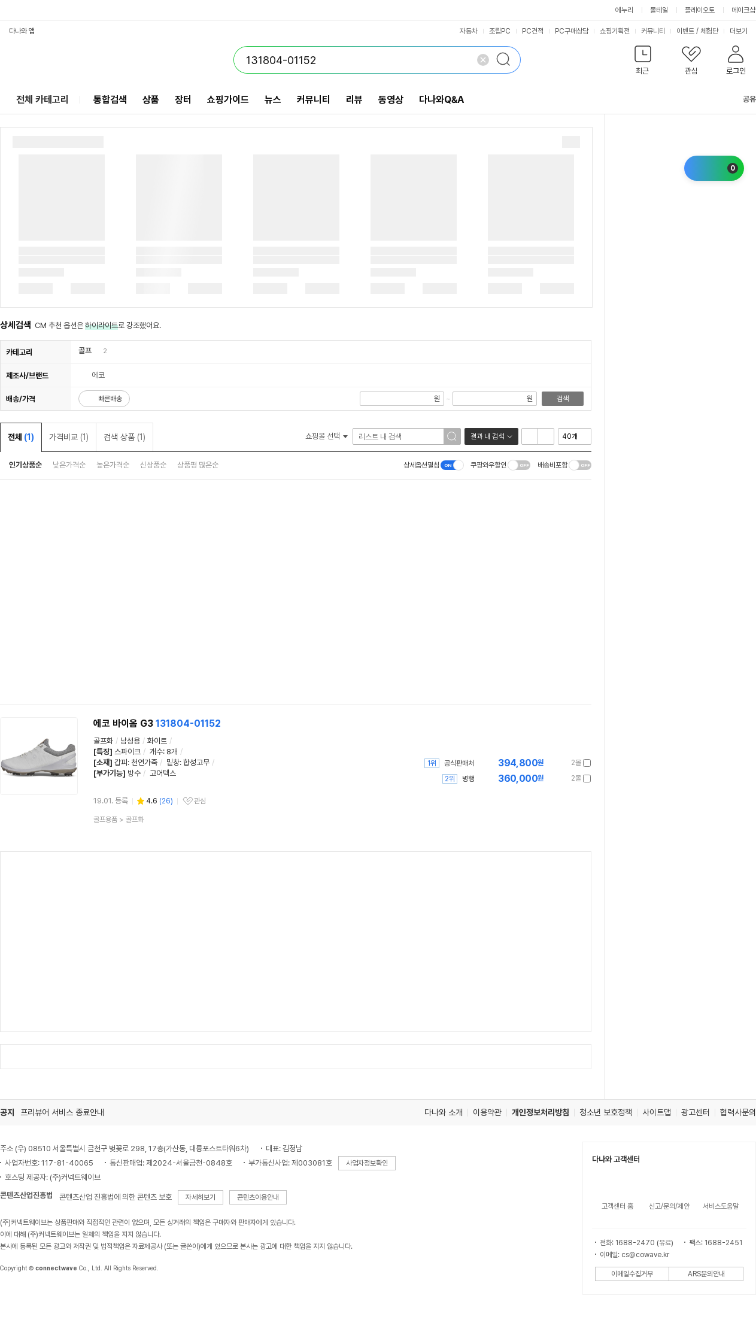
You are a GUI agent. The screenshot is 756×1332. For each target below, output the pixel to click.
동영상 (390, 99)
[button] (642, 63)
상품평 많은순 (197, 464)
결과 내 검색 (487, 436)
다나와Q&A (441, 99)
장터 (183, 99)
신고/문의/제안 (669, 1206)
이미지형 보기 (546, 436)
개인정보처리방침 (540, 1112)
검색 (563, 399)
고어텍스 (163, 773)
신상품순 (153, 464)
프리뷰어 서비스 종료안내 (62, 1112)
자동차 (469, 31)
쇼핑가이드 (228, 99)
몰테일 (659, 10)
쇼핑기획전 (615, 31)
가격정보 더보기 (549, 763)
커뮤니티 (653, 31)
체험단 (709, 31)
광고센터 (695, 1112)
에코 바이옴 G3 (157, 723)
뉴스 (273, 99)
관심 (200, 801)
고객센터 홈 (617, 1206)
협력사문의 (738, 1112)
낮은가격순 (69, 464)
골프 (85, 350)
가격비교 (69, 437)
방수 (134, 773)
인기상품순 (25, 464)
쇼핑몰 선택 (326, 436)
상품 (150, 99)
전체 (21, 437)
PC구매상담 (571, 31)
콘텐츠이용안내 (258, 1197)
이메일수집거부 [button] (632, 1274)
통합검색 (110, 99)
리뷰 (354, 99)
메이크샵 (743, 10)
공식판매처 (459, 763)
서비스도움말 (721, 1206)
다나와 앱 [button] (22, 31)
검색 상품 (124, 437)
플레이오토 (700, 10)
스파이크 (127, 751)
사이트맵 (656, 1112)
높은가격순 (112, 464)
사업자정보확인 (367, 1163)
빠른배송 (110, 399)
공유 (742, 99)
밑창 (173, 762)
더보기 (742, 31)
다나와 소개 (443, 1112)
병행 (468, 779)
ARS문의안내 (706, 1274)
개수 (156, 751)
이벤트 (685, 31)
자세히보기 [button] (200, 1197)
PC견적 (533, 31)
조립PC (500, 31)
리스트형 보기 (530, 436)
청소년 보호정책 (605, 1112)
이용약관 (487, 1112)
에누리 (624, 10)
